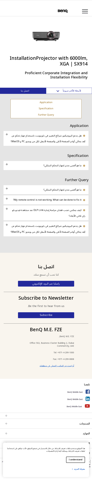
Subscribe (46, 315)
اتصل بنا (25, 90)
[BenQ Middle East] (46, 391)
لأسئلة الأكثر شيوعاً (69, 91)
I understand (75, 460)
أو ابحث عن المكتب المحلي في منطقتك (57, 366)
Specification (46, 108)
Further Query (46, 114)
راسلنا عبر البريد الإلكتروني (46, 283)
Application (46, 102)
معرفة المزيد (78, 469)
